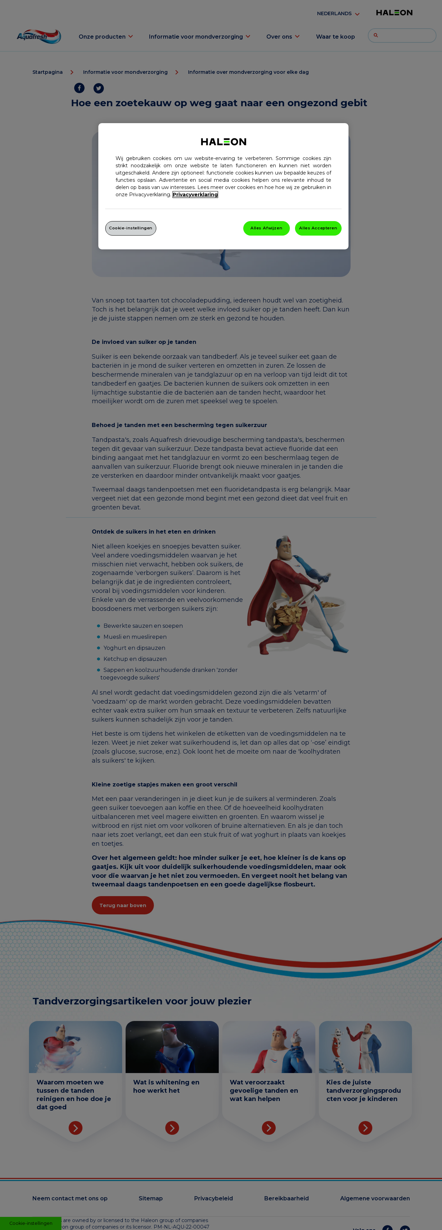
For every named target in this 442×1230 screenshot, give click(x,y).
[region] (223, 186)
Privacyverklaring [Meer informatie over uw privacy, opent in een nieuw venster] (195, 194)
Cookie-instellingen (131, 228)
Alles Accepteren (318, 228)
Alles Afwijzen (266, 228)
